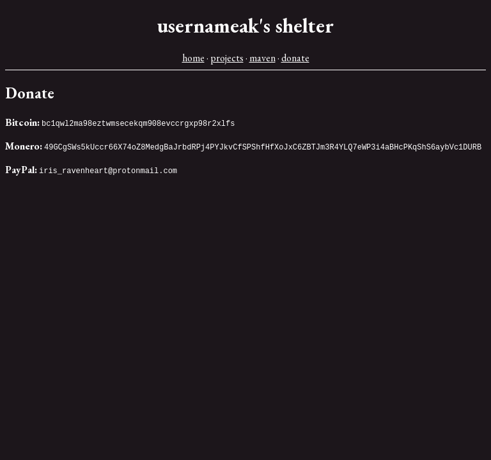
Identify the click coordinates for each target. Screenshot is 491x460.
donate (295, 58)
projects (227, 58)
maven (262, 58)
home (193, 58)
